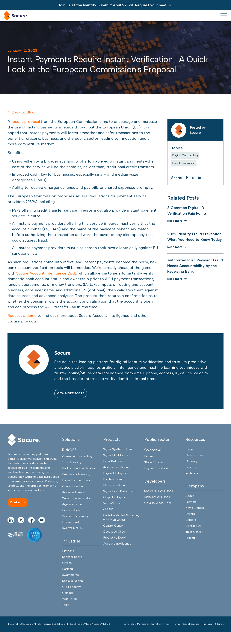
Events (190, 514)
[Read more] (177, 220)
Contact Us (193, 526)
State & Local (153, 462)
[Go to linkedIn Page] (10, 520)
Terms (176, 624)
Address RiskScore (116, 467)
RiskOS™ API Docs (157, 497)
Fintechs (68, 551)
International (70, 522)
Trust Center (194, 532)
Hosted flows (71, 510)
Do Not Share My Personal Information (142, 624)
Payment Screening (75, 516)
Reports (190, 467)
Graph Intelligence (115, 497)
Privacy (167, 624)
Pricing (190, 538)
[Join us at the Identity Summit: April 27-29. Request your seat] (115, 5)
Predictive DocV (114, 537)
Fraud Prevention (183, 163)
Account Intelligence (117, 543)
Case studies (194, 455)
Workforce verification (77, 498)
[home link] (16, 15)
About (189, 496)
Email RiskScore (114, 461)
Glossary (191, 461)
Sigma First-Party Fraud (119, 491)
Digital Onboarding (185, 155)
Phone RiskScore (114, 485)
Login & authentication (77, 480)
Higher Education (156, 468)
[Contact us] (17, 502)
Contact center (72, 486)
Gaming (67, 593)
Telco (66, 605)
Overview (152, 450)
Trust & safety (71, 462)
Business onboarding (76, 474)
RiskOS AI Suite (72, 528)
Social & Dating (72, 581)
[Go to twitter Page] (21, 520)
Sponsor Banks (72, 557)
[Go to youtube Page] (41, 520)
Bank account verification (79, 468)
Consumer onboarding (77, 456)
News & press (194, 508)
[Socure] (23, 440)
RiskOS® (69, 450)
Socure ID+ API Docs (158, 491)
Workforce (69, 599)
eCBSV (108, 509)
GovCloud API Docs (158, 503)
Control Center (113, 526)
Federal (149, 456)
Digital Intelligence (116, 473)
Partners (191, 502)
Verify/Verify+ (112, 503)
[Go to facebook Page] (31, 520)
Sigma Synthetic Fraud (118, 449)
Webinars (191, 473)
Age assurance (72, 504)
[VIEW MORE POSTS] (70, 393)
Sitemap (219, 624)
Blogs (189, 449)
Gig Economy (71, 587)
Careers (190, 520)
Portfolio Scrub (113, 479)
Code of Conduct (190, 624)
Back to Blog (20, 112)
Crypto (67, 563)
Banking (67, 569)
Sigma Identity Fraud (117, 455)
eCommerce (70, 575)
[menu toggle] (224, 15)
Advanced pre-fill (73, 492)
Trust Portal (207, 624)
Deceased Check (114, 532)
